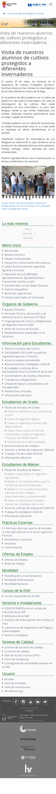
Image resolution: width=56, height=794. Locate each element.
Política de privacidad (39, 715)
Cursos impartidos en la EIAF (22, 596)
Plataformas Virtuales (17, 391)
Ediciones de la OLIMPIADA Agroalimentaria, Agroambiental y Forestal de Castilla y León (23, 278)
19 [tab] (10, 197)
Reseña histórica (14, 254)
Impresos (10, 543)
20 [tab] (13, 197)
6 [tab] (20, 196)
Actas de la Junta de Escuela (21, 329)
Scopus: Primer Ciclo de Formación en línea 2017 (24, 203)
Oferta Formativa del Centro (22, 348)
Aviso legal (23, 715)
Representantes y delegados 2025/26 (27, 364)
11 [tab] (36, 196)
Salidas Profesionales (17, 258)
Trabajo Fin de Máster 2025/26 (23, 512)
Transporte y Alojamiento (20, 379)
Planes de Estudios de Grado (22, 407)
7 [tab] (23, 196)
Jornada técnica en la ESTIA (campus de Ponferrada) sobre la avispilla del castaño (25, 207)
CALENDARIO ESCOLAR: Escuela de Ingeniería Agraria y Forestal (24, 354)
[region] (28, 181)
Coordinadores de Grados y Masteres (27, 375)
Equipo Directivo (14, 309)
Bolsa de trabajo (14, 563)
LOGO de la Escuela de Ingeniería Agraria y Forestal (23, 268)
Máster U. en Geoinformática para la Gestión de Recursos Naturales (27, 483)
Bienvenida (11, 250)
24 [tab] (26, 197)
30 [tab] (46, 197)
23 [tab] (23, 197)
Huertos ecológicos (16, 635)
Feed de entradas (15, 683)
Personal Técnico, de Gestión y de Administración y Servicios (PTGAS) (24, 315)
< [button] (5, 180)
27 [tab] (36, 197)
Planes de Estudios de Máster (22, 470)
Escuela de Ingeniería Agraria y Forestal (25, 13)
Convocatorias (13, 547)
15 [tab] (49, 196)
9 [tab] (29, 196)
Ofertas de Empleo (16, 559)
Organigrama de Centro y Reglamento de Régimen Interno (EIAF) (27, 323)
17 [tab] (3, 197)
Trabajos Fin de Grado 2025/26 (23, 453)
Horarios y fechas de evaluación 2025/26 (29, 450)
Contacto (29, 710)
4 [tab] (13, 196)
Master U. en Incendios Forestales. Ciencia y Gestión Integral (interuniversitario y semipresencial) (26, 492)
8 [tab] (26, 196)
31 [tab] (49, 197)
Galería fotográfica (16, 289)
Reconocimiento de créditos (21, 446)
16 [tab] (53, 196)
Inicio (28, 229)
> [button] (51, 180)
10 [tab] (33, 196)
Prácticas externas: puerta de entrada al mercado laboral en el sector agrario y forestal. (27, 531)
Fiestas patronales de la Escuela (24, 297)
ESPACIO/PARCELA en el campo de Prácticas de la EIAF (24, 610)
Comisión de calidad (16, 651)
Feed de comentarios (17, 687)
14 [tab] (46, 196)
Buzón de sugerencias (17, 293)
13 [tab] (43, 196)
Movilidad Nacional (16, 583)
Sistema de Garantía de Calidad (23, 647)
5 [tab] (16, 196)
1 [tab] (3, 196)
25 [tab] (29, 197)
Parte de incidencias (16, 659)
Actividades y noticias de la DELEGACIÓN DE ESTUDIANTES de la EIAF (27, 370)
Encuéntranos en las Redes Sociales (26, 285)
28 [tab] (39, 197)
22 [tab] (20, 197)
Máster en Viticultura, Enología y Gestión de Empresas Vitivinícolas (25, 502)
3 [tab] (10, 196)
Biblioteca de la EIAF (16, 616)
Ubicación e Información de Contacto (27, 262)
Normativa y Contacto (18, 539)
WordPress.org (13, 691)
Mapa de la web (26, 717)
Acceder (9, 679)
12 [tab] (39, 196)
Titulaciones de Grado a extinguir (26, 442)
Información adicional (17, 395)
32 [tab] (53, 197)
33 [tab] (26, 199)
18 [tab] (6, 197)
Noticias (28, 238)
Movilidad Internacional (18, 579)
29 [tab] (43, 197)
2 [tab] (6, 196)
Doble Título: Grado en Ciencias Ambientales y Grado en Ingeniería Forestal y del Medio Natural (25, 434)
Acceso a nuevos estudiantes (22, 360)
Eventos (27, 233)
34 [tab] (29, 199)
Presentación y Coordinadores (23, 576)
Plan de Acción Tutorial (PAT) (22, 655)
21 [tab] (16, 197)
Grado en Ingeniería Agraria (23, 419)
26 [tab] (33, 197)
